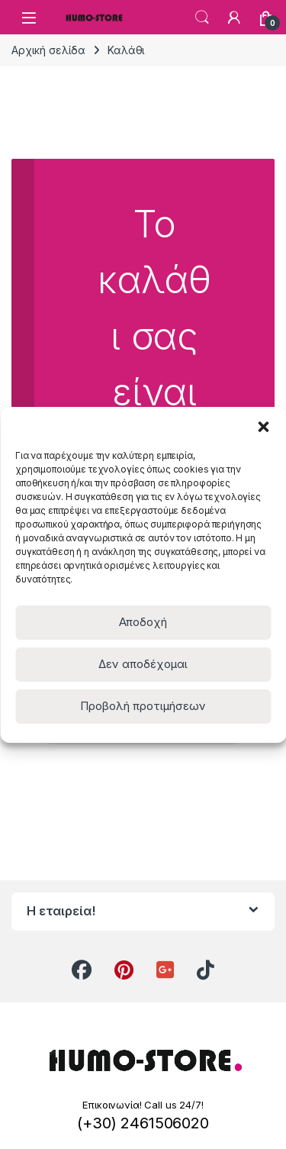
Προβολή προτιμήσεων (143, 706)
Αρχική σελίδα (48, 50)
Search (202, 17)
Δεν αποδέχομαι (143, 664)
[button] (263, 426)
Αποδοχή (143, 622)
